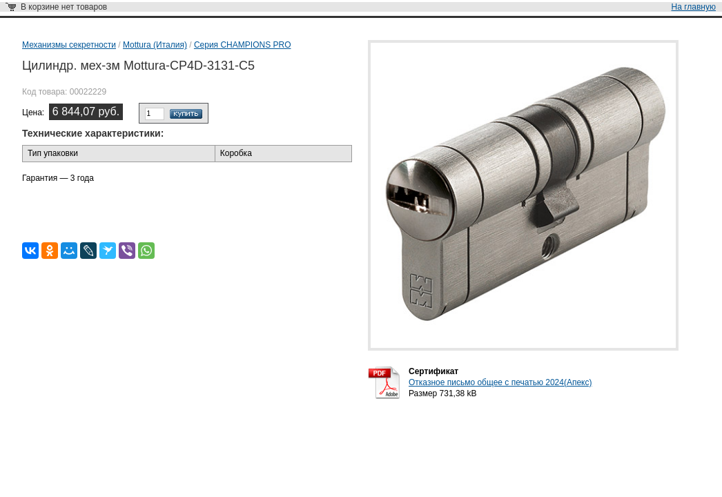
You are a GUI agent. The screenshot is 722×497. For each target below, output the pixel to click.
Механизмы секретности (69, 45)
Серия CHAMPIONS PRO (242, 45)
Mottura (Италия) (155, 45)
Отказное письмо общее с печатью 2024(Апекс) (500, 382)
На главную (694, 7)
